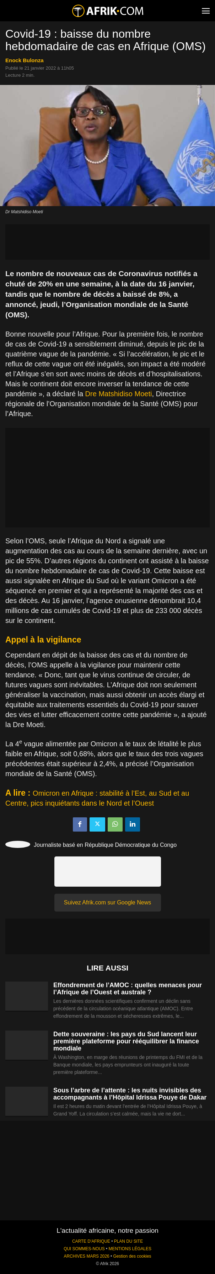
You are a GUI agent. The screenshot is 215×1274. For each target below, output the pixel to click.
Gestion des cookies (132, 1256)
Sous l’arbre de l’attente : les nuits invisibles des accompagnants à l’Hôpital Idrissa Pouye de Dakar (129, 1094)
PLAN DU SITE (128, 1241)
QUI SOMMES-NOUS (84, 1248)
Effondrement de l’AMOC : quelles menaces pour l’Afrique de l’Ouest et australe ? (127, 989)
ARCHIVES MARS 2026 (86, 1256)
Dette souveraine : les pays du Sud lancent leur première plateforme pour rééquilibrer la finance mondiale (126, 1041)
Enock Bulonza (24, 60)
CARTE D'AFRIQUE (91, 1241)
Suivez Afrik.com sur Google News (107, 902)
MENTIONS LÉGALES (130, 1248)
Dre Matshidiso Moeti (118, 394)
